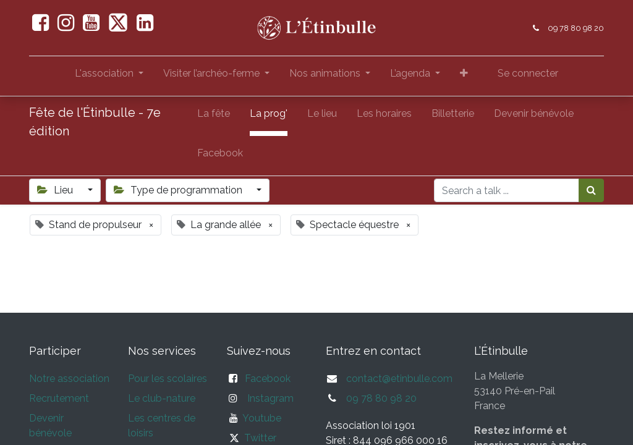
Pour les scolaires (167, 378)
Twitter (260, 438)
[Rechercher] (591, 190)
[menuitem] (213, 116)
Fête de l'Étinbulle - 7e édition (95, 121)
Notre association (69, 378)
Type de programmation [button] (179, 190)
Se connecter (528, 73)
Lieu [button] (56, 190)
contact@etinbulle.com (399, 378)
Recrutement (59, 398)
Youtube (259, 418)
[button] (464, 76)
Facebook (268, 378)
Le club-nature (161, 398)
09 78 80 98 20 (576, 28)
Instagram (270, 398)
